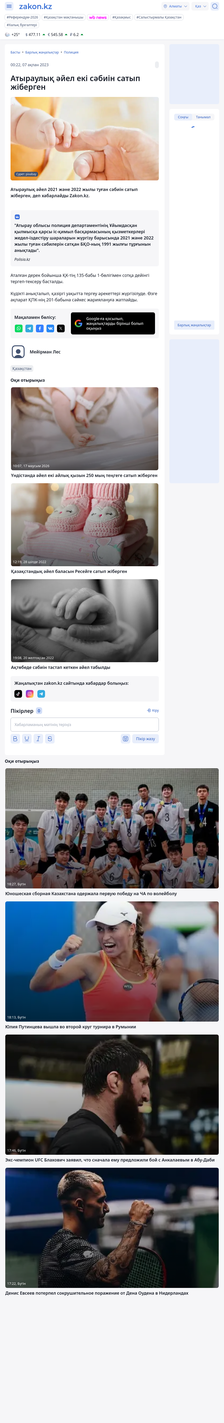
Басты (15, 52)
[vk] (50, 328)
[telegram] (29, 328)
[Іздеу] (215, 6)
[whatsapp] (18, 328)
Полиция (71, 52)
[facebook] (39, 328)
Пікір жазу (145, 738)
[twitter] (61, 328)
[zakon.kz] (35, 6)
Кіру (155, 710)
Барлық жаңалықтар (42, 52)
